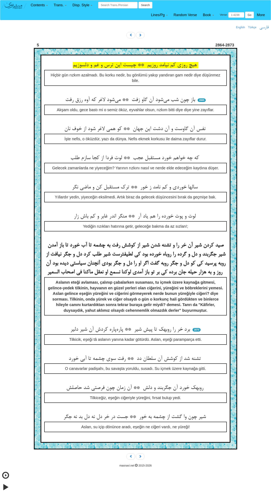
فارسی (264, 27)
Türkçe (252, 27)
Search (145, 5)
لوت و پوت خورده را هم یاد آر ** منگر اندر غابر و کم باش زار (135, 216)
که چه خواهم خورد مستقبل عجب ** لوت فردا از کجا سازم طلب (135, 158)
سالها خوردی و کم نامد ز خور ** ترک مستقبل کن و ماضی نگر (135, 187)
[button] (39, 5)
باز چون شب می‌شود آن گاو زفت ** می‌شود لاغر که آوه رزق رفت (131, 100)
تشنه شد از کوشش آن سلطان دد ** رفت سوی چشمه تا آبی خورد (135, 359)
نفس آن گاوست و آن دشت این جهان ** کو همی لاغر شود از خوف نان (135, 129)
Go (249, 14)
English (240, 27)
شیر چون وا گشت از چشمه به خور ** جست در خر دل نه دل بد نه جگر (135, 417)
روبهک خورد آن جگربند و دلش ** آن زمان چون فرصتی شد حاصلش (135, 388)
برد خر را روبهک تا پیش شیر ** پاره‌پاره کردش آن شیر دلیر (131, 329)
